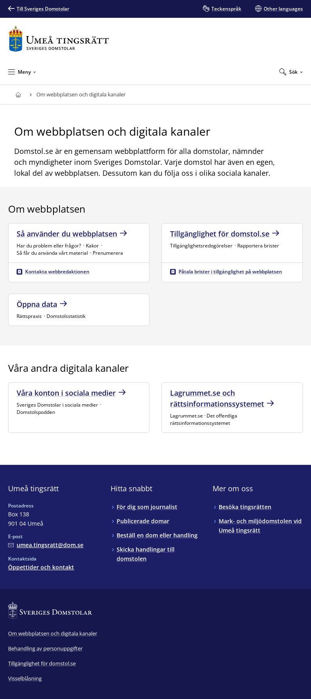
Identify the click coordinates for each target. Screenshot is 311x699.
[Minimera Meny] (22, 72)
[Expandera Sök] (291, 72)
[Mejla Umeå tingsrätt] (45, 545)
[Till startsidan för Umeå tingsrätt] (58, 39)
